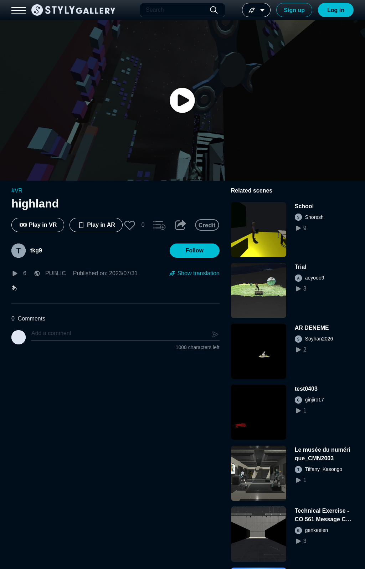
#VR (16, 191)
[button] (130, 225)
